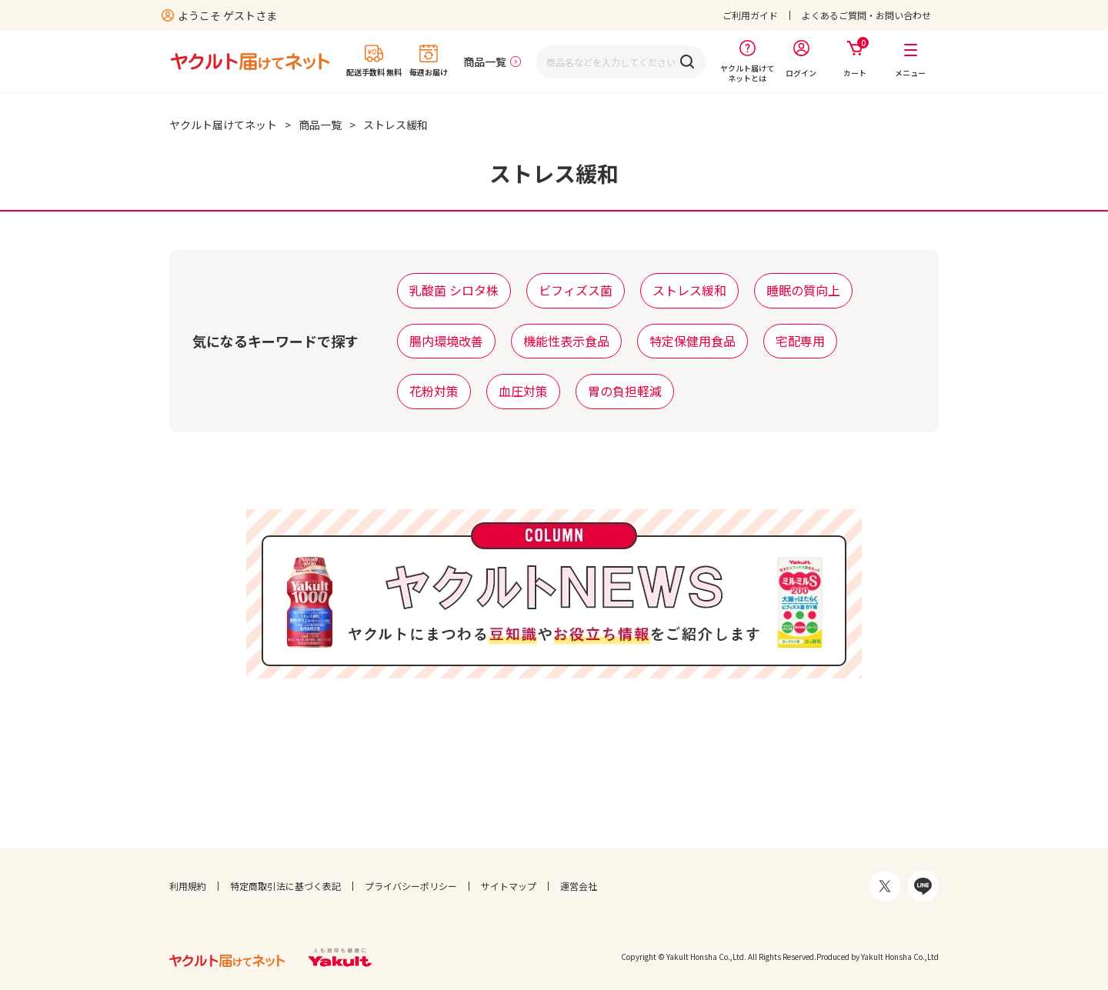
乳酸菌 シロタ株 (454, 290)
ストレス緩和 (689, 290)
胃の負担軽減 (625, 391)
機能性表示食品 (566, 341)
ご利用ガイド (750, 15)
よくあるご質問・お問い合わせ (866, 15)
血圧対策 (523, 391)
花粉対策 (434, 391)
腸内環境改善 (446, 341)
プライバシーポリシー (411, 885)
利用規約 (187, 885)
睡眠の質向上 (803, 290)
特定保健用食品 (692, 341)
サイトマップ (508, 885)
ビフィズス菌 (575, 290)
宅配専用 (800, 341)
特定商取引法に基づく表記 (285, 885)
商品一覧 (484, 61)
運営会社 (578, 885)
